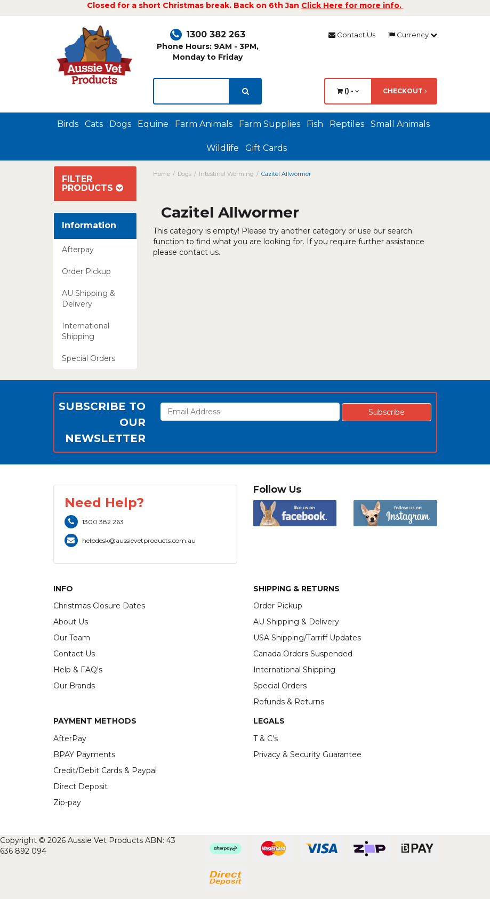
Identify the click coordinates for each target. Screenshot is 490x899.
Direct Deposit (80, 786)
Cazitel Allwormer (286, 174)
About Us (70, 622)
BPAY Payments (84, 754)
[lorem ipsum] (191, 91)
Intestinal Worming (226, 174)
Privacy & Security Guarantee (307, 754)
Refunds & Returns (288, 702)
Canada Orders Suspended (302, 654)
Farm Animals (203, 124)
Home (161, 174)
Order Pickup (86, 271)
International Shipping (85, 331)
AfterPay (69, 738)
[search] (245, 91)
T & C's (265, 738)
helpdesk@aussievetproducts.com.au (130, 540)
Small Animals (400, 124)
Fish (315, 124)
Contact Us (351, 34)
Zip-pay (67, 802)
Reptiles (347, 124)
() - (348, 91)
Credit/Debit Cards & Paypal (105, 770)
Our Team (71, 638)
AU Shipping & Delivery (88, 298)
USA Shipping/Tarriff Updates (307, 638)
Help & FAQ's (77, 670)
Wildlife (222, 148)
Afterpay (78, 249)
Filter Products (92, 183)
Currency (412, 34)
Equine (153, 124)
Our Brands (74, 686)
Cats (94, 124)
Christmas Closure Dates (99, 606)
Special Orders (88, 358)
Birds (67, 124)
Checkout (405, 91)
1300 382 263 (207, 34)
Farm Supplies (269, 124)
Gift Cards (266, 148)
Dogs (120, 124)
